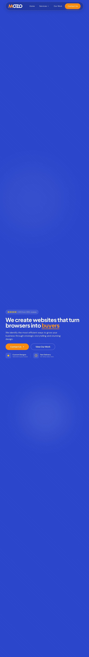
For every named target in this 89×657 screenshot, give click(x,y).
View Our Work (43, 346)
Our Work (58, 6)
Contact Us (73, 6)
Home (32, 6)
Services (44, 6)
